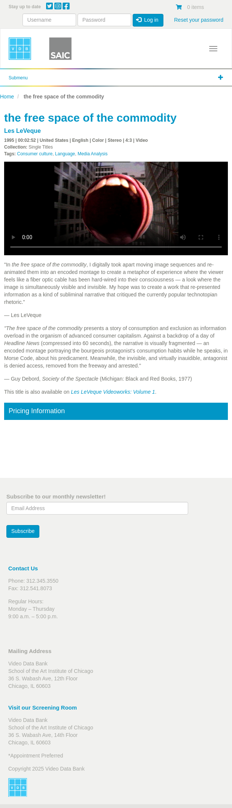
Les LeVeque (22, 131)
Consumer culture (34, 153)
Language (65, 153)
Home (7, 97)
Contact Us (23, 568)
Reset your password (198, 20)
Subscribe (22, 531)
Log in (147, 20)
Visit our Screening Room (42, 707)
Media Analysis (93, 153)
